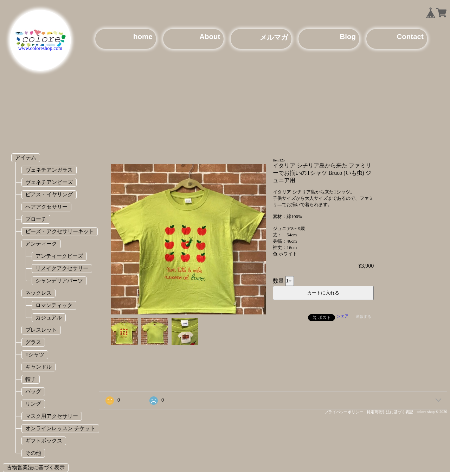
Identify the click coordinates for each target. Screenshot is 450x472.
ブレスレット (41, 330)
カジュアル (49, 317)
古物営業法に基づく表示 (36, 467)
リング (33, 404)
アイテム (25, 157)
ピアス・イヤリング (49, 194)
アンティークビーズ (59, 256)
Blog (348, 36)
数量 (278, 280)
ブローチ (35, 219)
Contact (410, 36)
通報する (363, 316)
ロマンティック (54, 305)
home (143, 36)
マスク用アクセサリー (51, 416)
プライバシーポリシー (343, 412)
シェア (342, 316)
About (209, 36)
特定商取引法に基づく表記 (390, 412)
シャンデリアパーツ (59, 280)
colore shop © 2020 (432, 411)
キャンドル (38, 367)
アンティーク (41, 244)
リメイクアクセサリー (62, 268)
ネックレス (38, 293)
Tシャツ (34, 354)
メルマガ (274, 37)
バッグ (33, 391)
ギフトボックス (43, 441)
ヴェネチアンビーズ (49, 182)
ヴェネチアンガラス (49, 170)
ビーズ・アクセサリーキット (59, 231)
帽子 (30, 379)
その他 (33, 453)
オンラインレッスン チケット (60, 428)
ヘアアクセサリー (46, 207)
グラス (33, 342)
